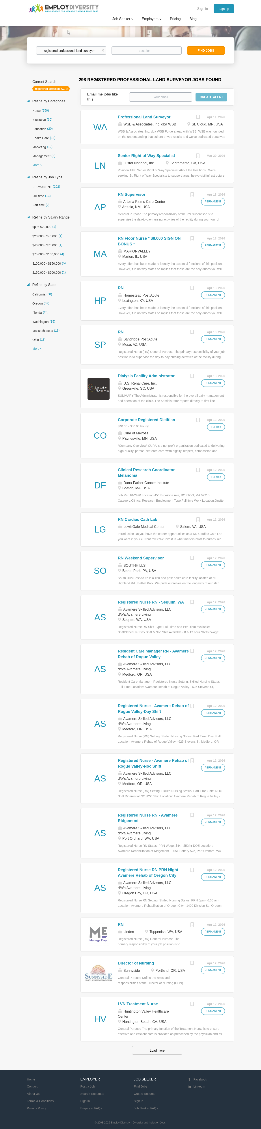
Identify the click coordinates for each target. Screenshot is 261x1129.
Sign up (224, 9)
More (35, 165)
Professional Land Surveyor (144, 117)
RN (121, 288)
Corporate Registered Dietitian (146, 420)
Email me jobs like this (102, 96)
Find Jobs (206, 50)
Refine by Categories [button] (48, 101)
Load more (157, 1050)
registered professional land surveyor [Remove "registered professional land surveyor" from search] (52, 88)
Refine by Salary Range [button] (50, 217)
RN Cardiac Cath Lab (137, 519)
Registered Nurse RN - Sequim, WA (151, 602)
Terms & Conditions (40, 1101)
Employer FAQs (91, 1108)
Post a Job (87, 1086)
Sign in (202, 9)
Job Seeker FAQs (146, 1108)
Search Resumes (92, 1093)
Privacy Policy (36, 1108)
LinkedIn (199, 1086)
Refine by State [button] (43, 285)
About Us (33, 1093)
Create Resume (144, 1093)
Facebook (200, 1079)
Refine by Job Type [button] (46, 177)
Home (31, 1079)
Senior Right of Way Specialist (146, 155)
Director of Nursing (136, 963)
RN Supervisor (131, 194)
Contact (32, 1086)
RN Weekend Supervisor (141, 558)
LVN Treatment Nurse (138, 1004)
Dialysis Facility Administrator (146, 376)
